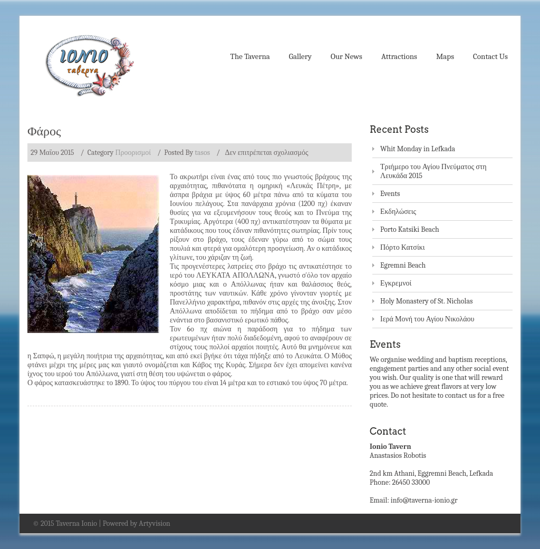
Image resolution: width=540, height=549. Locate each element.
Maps (445, 56)
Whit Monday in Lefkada (417, 148)
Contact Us (490, 56)
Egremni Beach (403, 265)
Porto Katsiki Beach (409, 229)
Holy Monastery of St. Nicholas (426, 301)
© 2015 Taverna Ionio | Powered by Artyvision (101, 523)
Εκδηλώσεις (398, 211)
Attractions (399, 56)
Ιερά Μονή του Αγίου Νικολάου (427, 319)
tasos (202, 152)
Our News (346, 56)
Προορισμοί (133, 152)
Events (390, 193)
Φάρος (44, 131)
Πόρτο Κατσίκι (402, 247)
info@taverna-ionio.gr (424, 500)
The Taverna (250, 56)
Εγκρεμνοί (395, 283)
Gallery (300, 56)
